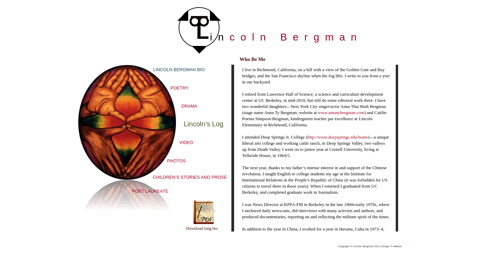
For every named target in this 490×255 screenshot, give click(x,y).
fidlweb (397, 246)
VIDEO (186, 142)
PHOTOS (176, 160)
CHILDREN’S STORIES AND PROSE (190, 177)
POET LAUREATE (150, 191)
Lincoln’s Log (203, 124)
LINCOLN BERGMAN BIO (179, 69)
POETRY (179, 88)
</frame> (314, 148)
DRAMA (189, 106)
